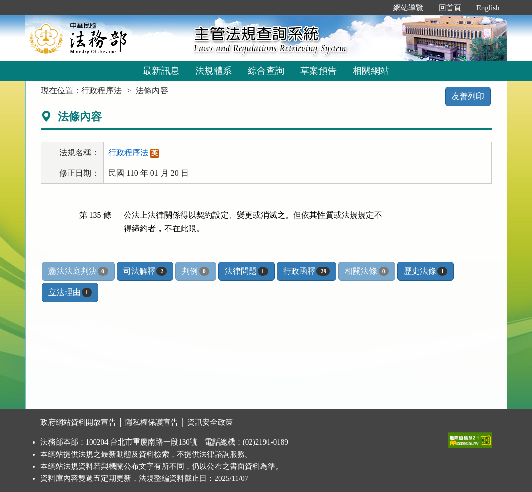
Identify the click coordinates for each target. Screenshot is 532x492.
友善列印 (468, 96)
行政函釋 (306, 271)
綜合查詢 (266, 71)
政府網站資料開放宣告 (78, 422)
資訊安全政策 (210, 422)
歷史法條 (425, 271)
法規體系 (213, 71)
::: (374, 8)
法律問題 (246, 271)
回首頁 (450, 8)
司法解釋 (145, 271)
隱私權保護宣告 (151, 422)
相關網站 (371, 71)
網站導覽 (408, 8)
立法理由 (70, 292)
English (488, 8)
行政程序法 (101, 90)
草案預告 (318, 71)
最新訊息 (161, 71)
